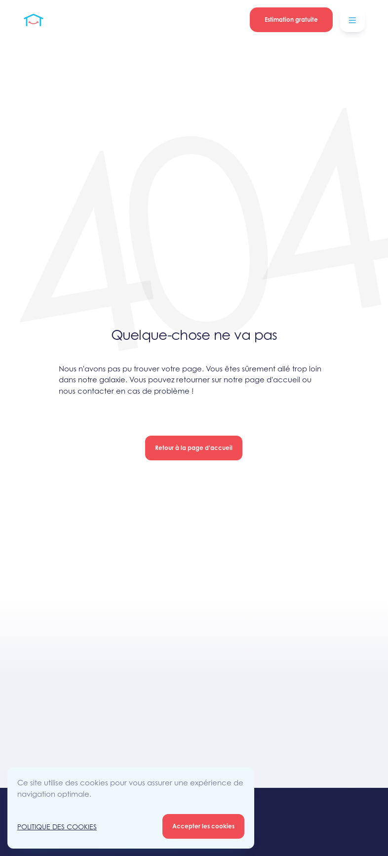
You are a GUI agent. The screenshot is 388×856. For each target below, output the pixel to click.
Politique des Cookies (57, 826)
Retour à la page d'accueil (194, 447)
